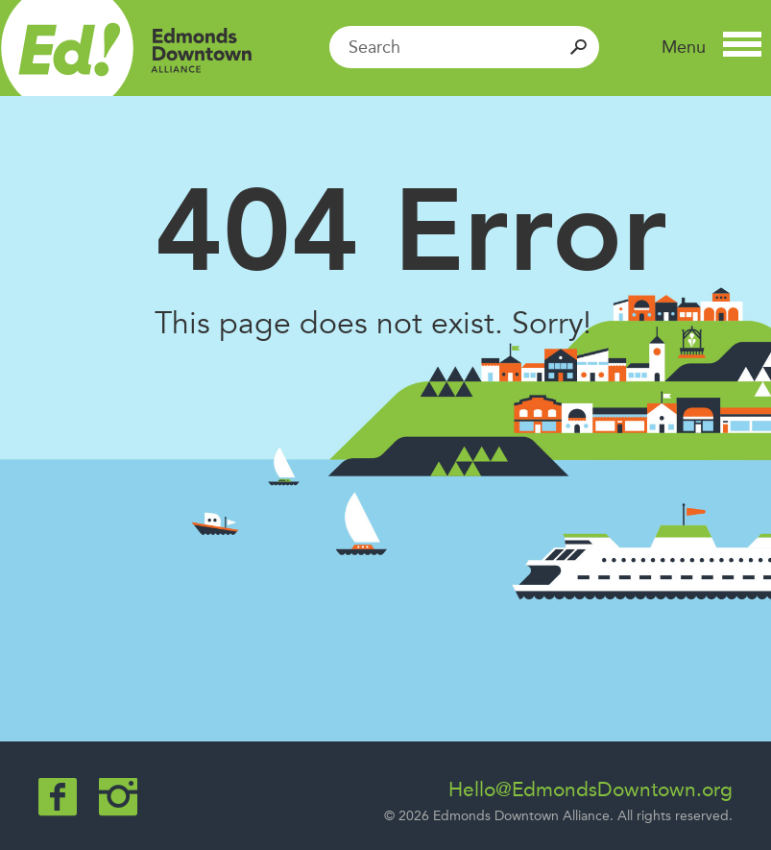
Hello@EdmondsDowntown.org (590, 789)
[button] (711, 47)
